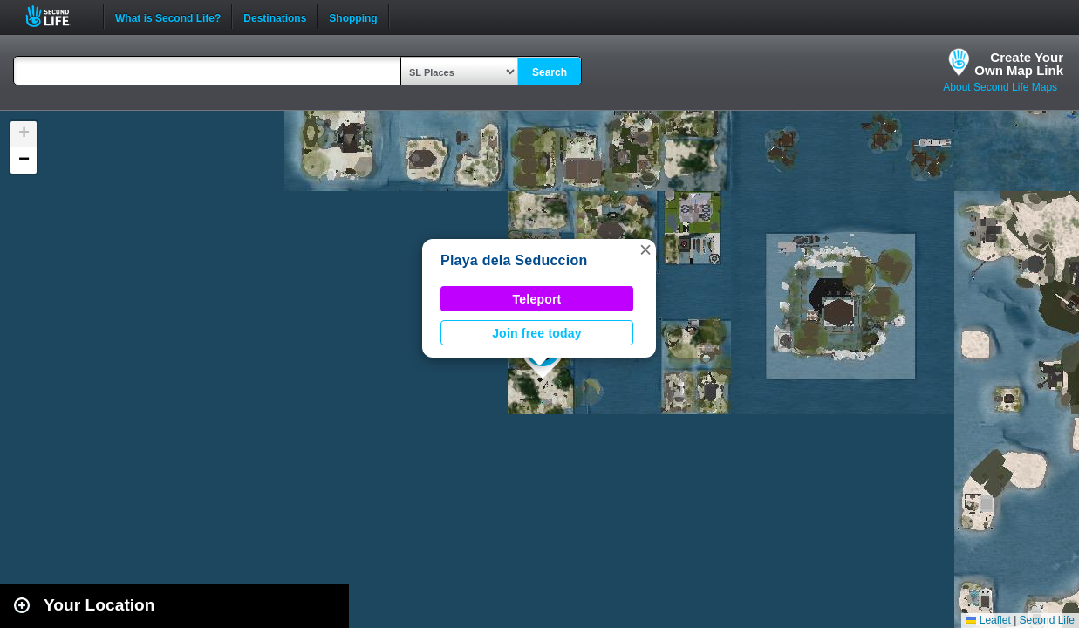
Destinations (274, 16)
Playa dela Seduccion (513, 260)
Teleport (537, 299)
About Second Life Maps (1000, 87)
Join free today (537, 333)
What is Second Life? (168, 16)
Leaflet (988, 620)
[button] (645, 249)
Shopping (353, 16)
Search (549, 72)
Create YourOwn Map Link (1018, 64)
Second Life (57, 16)
